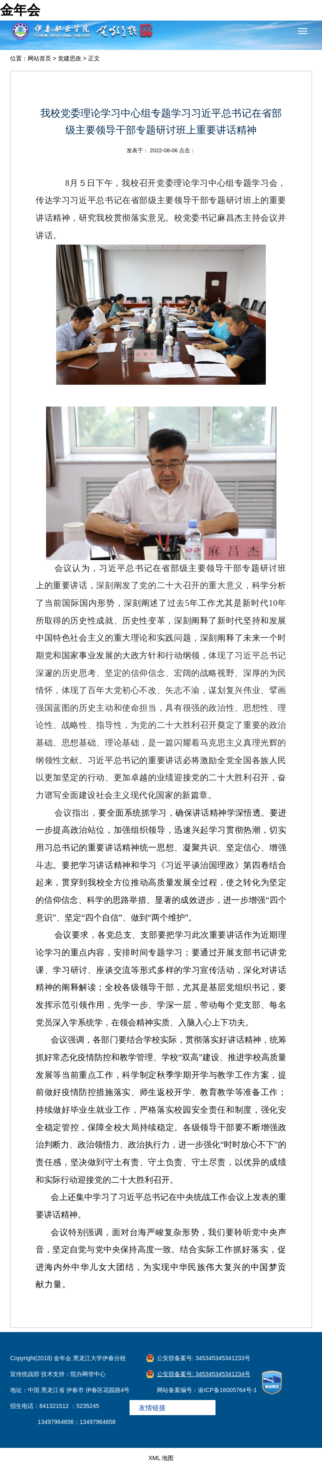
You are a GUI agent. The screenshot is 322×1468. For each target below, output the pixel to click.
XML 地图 (161, 1458)
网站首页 (39, 58)
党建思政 (69, 58)
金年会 (20, 10)
